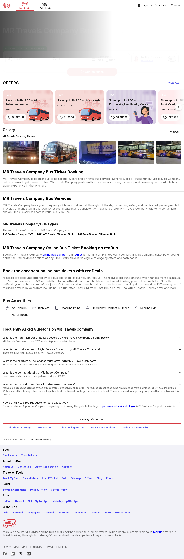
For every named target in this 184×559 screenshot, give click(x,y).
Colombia (95, 512)
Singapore (34, 512)
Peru (108, 512)
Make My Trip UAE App (65, 501)
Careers (67, 466)
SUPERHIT (15, 117)
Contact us (24, 466)
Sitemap (76, 478)
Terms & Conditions (14, 489)
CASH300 (119, 117)
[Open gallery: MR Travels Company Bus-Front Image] (21, 152)
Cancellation (30, 478)
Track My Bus (11, 478)
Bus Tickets (10, 455)
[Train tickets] (45, 5)
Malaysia (49, 512)
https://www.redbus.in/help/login (117, 406)
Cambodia (79, 512)
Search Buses (92, 69)
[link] (28, 107)
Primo (109, 478)
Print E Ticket (50, 478)
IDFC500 (170, 117)
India (5, 512)
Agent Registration (46, 466)
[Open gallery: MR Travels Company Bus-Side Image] (97, 152)
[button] (26, 55)
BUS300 (66, 117)
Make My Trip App (38, 501)
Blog (99, 478)
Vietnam (64, 512)
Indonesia (18, 512)
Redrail (19, 501)
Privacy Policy (38, 489)
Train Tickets (29, 455)
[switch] (172, 55)
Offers (89, 478)
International (122, 512)
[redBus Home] (6, 5)
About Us (8, 466)
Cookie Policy (59, 489)
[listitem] (8, 95)
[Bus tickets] (25, 5)
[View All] (174, 131)
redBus (78, 254)
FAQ (64, 478)
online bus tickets (54, 254)
